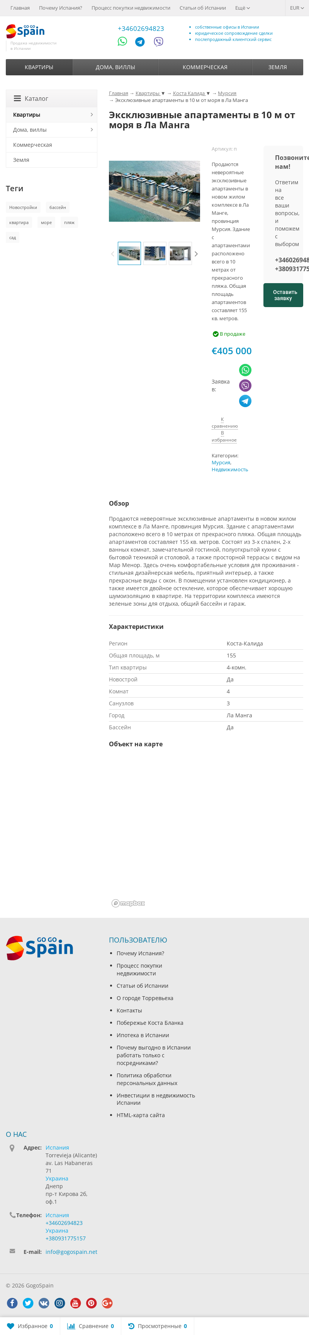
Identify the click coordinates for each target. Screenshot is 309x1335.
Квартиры (39, 67)
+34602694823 (141, 28)
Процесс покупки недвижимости (131, 7)
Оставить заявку (285, 295)
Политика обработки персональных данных (147, 1079)
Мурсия (221, 462)
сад (12, 237)
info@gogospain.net (71, 1251)
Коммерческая (205, 67)
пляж (69, 222)
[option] (129, 253)
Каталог (31, 98)
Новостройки (23, 207)
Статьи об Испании (203, 7)
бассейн (57, 207)
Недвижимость (230, 469)
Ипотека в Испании (143, 1035)
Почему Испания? (60, 7)
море (46, 222)
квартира (19, 222)
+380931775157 (66, 1238)
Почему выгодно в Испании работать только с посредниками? (154, 1055)
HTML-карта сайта (141, 1115)
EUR (297, 7)
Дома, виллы (115, 67)
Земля (277, 67)
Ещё (242, 7)
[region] (206, 833)
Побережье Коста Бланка (150, 1022)
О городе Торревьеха (145, 998)
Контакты (129, 1010)
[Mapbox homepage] (128, 903)
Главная (20, 7)
